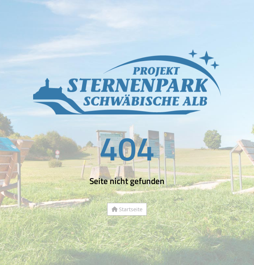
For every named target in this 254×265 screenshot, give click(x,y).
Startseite (127, 209)
